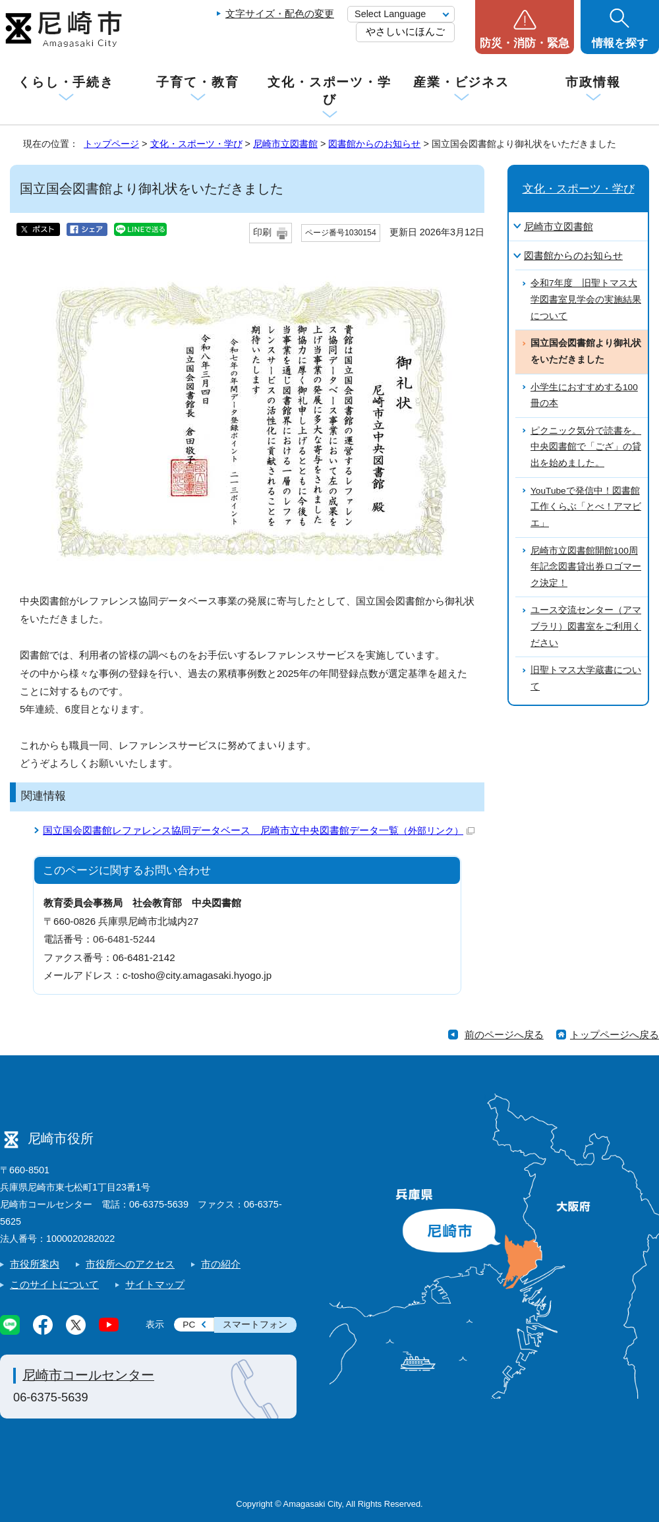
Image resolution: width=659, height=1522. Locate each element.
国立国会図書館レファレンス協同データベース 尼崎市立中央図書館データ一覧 (258, 830)
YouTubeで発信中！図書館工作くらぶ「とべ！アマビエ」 (585, 507)
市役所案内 (34, 1264)
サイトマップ (155, 1284)
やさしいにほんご (405, 31)
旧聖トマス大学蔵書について (585, 678)
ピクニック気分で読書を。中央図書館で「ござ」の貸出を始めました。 (585, 447)
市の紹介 (221, 1264)
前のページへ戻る (504, 1034)
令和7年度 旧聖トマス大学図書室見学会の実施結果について (585, 299)
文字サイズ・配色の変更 (279, 13)
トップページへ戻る (614, 1034)
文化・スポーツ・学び (329, 90)
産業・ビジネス (461, 82)
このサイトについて (54, 1284)
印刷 (262, 232)
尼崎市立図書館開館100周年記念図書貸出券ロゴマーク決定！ (585, 567)
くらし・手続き (66, 82)
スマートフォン (255, 1325)
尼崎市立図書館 (285, 143)
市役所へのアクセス (130, 1264)
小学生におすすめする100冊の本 (584, 395)
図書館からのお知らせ (374, 143)
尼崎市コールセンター (88, 1375)
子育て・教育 (197, 82)
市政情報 (593, 82)
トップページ (111, 143)
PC (189, 1325)
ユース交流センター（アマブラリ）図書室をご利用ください (585, 626)
